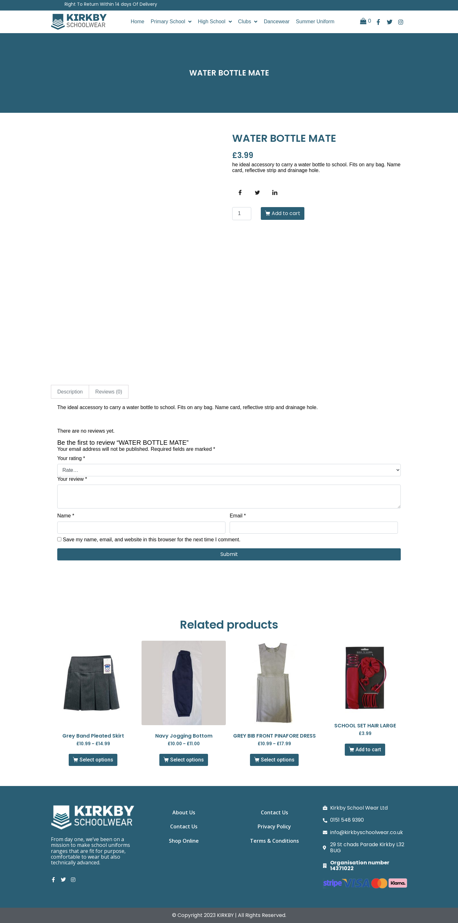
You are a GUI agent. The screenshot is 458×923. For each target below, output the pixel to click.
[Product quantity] (241, 213)
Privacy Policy (274, 827)
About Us (183, 812)
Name (65, 515)
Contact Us (184, 827)
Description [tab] (70, 391)
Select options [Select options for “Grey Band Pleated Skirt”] (96, 760)
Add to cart (286, 213)
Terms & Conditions (274, 841)
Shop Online (184, 841)
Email (238, 515)
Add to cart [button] (368, 749)
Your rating (71, 458)
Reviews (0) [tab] (108, 391)
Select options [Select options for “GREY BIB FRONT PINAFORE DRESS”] (278, 760)
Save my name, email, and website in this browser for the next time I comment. (151, 539)
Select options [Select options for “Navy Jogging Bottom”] (187, 760)
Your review (72, 479)
